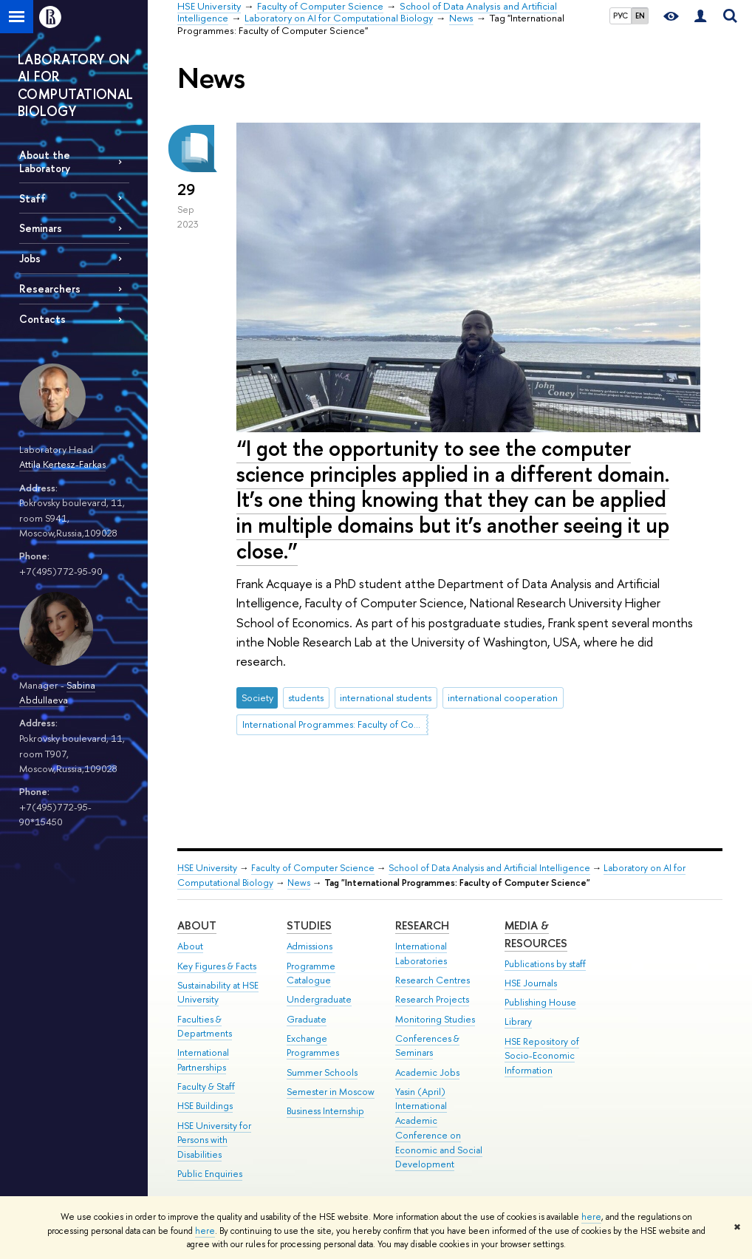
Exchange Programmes (313, 1046)
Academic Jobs (427, 1072)
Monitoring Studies (435, 1019)
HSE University (207, 867)
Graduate (307, 1019)
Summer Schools (322, 1072)
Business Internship (325, 1111)
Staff (32, 198)
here (591, 1217)
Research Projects (432, 999)
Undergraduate (319, 999)
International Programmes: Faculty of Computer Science (335, 724)
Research (422, 925)
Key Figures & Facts (216, 966)
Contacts (42, 319)
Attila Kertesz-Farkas (62, 464)
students (306, 697)
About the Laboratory (44, 161)
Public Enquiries (209, 1173)
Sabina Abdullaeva (57, 692)
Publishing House (540, 1002)
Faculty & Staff (206, 1086)
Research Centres (432, 980)
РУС (620, 15)
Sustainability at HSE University (218, 992)
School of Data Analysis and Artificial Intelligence (489, 867)
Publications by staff (545, 964)
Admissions (309, 946)
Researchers (50, 289)
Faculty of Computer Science (313, 867)
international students (385, 697)
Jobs (30, 258)
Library (518, 1021)
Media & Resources (536, 934)
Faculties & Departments (204, 1026)
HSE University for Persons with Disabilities (214, 1140)
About (196, 925)
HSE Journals (531, 983)
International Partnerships (203, 1060)
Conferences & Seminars (427, 1046)
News (298, 882)
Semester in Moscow (331, 1091)
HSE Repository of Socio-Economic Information (542, 1056)
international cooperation (503, 697)
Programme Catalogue (311, 973)
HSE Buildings (205, 1105)
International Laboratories (421, 953)
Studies (309, 925)
